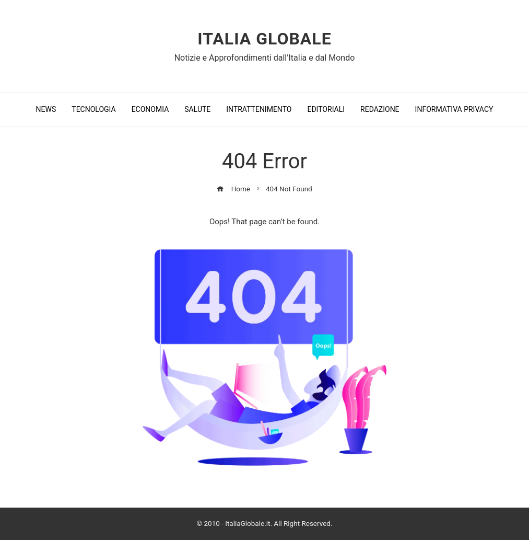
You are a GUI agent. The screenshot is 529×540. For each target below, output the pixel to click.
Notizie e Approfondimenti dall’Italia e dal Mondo (264, 58)
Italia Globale (264, 39)
